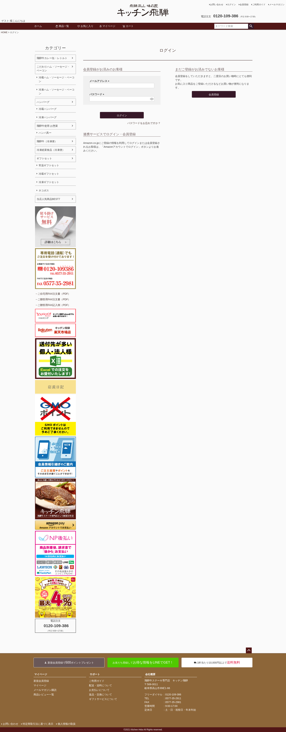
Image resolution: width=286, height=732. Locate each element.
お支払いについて (99, 689)
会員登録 (244, 4)
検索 (251, 26)
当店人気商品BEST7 (48, 199)
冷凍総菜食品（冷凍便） (51, 149)
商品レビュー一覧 (44, 694)
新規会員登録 (41, 680)
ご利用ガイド (258, 4)
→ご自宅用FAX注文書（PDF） (52, 293)
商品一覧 (62, 26)
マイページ (107, 26)
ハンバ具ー (45, 132)
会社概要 (150, 674)
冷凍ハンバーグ (48, 117)
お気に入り (85, 26)
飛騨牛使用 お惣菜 (47, 125)
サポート (95, 674)
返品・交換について (100, 694)
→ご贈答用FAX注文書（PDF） (52, 299)
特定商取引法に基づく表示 (38, 723)
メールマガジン (277, 4)
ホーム (38, 26)
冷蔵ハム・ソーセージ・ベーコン (56, 79)
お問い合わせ (216, 4)
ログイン (231, 4)
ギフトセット (44, 158)
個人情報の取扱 (67, 723)
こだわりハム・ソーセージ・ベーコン (53, 68)
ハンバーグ (43, 102)
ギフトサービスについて (103, 699)
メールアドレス (100, 81)
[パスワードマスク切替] (151, 99)
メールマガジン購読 (45, 689)
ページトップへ (249, 650)
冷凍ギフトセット (49, 182)
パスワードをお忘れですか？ (144, 123)
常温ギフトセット (49, 165)
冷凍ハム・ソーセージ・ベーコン (56, 91)
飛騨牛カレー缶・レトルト (52, 58)
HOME (4, 32)
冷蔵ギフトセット (49, 173)
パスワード (97, 94)
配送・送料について (100, 685)
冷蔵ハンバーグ (48, 108)
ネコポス (44, 190)
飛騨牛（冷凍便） (47, 141)
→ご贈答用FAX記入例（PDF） (52, 305)
